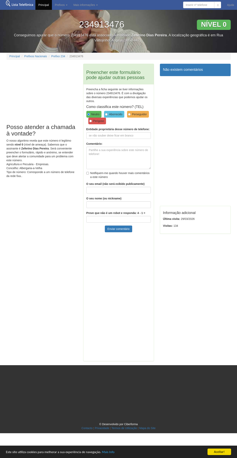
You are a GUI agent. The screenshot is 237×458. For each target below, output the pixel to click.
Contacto (86, 428)
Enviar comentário (118, 228)
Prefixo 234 (58, 56)
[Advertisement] (39, 91)
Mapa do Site (147, 428)
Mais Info (108, 452)
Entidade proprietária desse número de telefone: (118, 129)
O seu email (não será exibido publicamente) (115, 183)
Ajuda (230, 4)
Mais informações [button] (85, 4)
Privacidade (102, 428)
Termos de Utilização (124, 428)
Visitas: (168, 225)
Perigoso (96, 121)
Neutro (93, 114)
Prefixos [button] (61, 4)
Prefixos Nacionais (35, 56)
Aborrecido (113, 114)
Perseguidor (137, 114)
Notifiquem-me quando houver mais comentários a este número (118, 175)
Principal (43, 4)
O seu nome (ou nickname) (104, 198)
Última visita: (171, 218)
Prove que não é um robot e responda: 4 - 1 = (115, 213)
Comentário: (94, 143)
